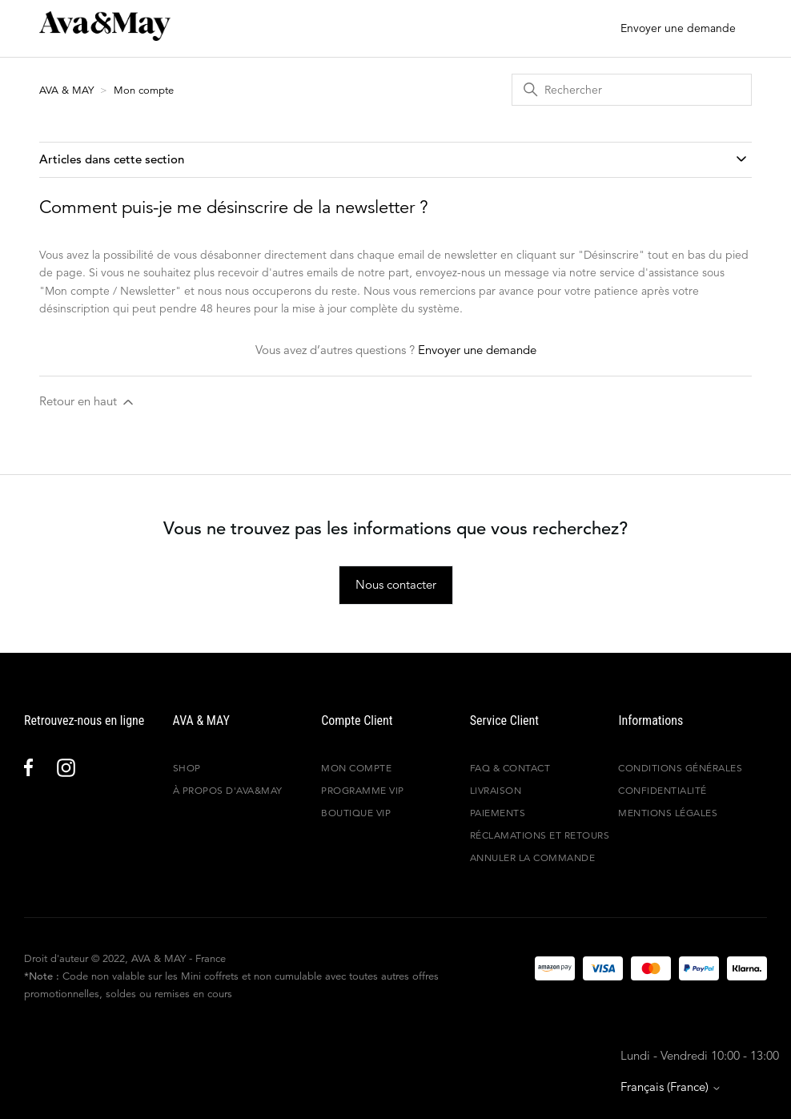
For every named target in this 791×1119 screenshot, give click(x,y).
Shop (187, 768)
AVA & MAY (68, 90)
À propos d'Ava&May (228, 790)
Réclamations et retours (540, 835)
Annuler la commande (533, 857)
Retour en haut (87, 401)
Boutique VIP (356, 813)
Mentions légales (667, 813)
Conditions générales (680, 768)
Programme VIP (362, 790)
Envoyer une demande (678, 28)
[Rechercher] (632, 90)
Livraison (496, 790)
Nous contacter (395, 584)
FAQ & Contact (510, 768)
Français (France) (670, 1086)
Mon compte (144, 90)
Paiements (498, 813)
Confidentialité (662, 790)
